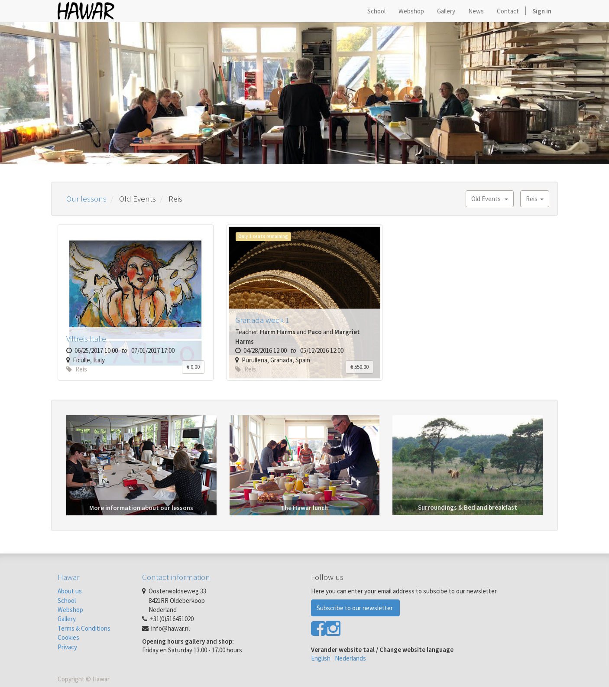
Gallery (67, 619)
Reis (535, 199)
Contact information (176, 577)
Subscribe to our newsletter (355, 608)
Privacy (67, 647)
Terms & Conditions (84, 628)
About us (70, 591)
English (320, 658)
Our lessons (86, 198)
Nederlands (350, 658)
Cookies (68, 637)
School (67, 600)
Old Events (489, 199)
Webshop (70, 610)
